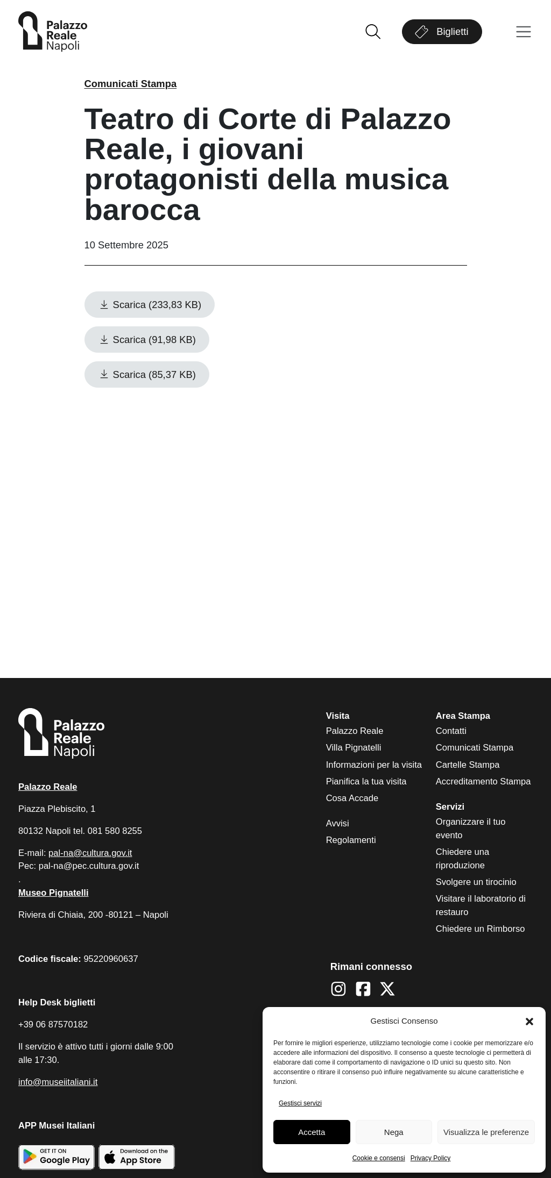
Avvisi (337, 823)
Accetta (311, 1132)
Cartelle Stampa (468, 765)
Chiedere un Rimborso (480, 929)
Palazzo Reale (355, 731)
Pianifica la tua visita (366, 781)
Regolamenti (351, 840)
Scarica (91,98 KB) (147, 339)
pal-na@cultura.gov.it (90, 853)
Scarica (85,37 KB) (147, 374)
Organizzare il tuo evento (471, 828)
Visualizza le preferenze (486, 1132)
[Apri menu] (524, 32)
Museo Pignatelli (53, 893)
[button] (529, 1021)
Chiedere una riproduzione (462, 858)
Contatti (451, 731)
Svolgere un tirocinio (476, 882)
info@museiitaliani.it (57, 1082)
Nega (394, 1132)
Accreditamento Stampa (483, 781)
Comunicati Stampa (130, 83)
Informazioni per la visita (374, 765)
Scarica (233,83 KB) (150, 304)
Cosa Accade (352, 798)
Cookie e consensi (378, 1158)
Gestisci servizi (300, 1103)
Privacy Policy (431, 1158)
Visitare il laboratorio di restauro (481, 905)
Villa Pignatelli (354, 748)
